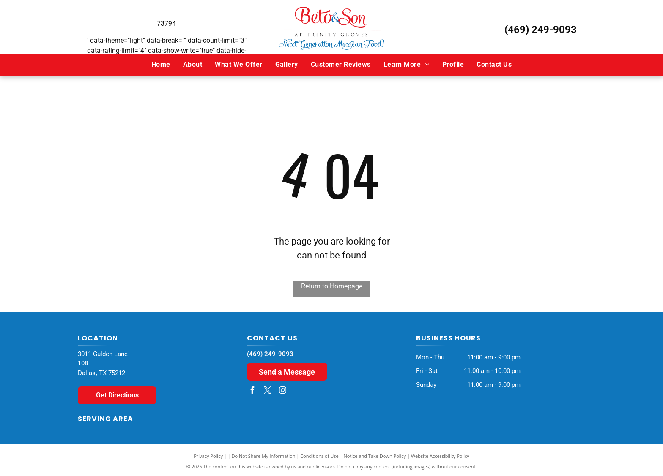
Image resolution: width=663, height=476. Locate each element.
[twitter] (267, 391)
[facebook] (252, 391)
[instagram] (282, 391)
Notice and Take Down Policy (375, 456)
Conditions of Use (319, 456)
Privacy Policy (208, 456)
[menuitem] (161, 64)
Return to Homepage (331, 286)
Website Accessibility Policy (440, 456)
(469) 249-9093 (540, 29)
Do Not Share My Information (264, 456)
